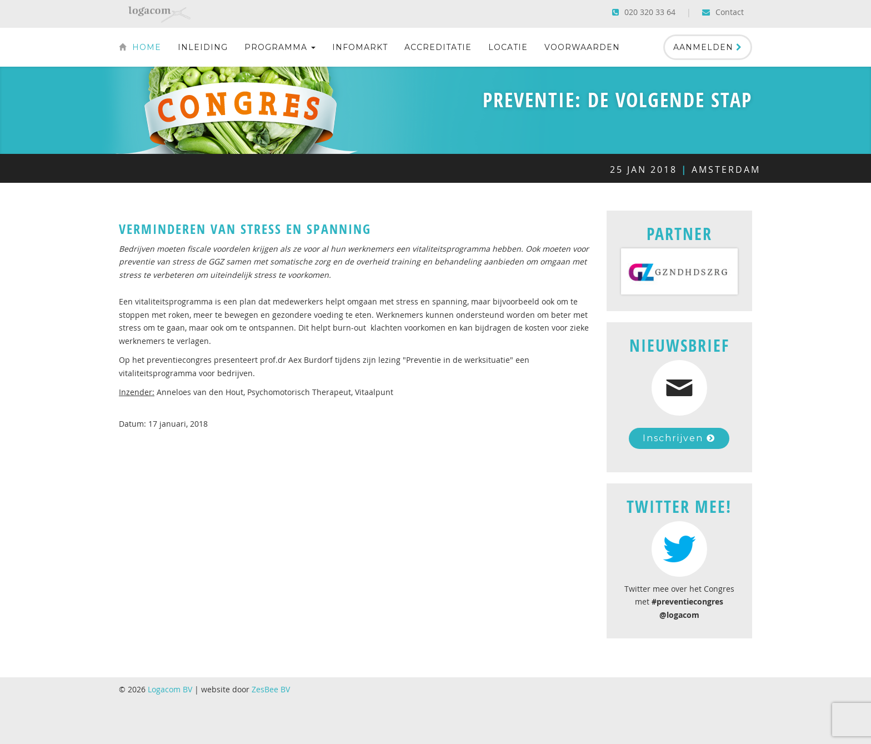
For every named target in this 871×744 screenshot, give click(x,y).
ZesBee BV (271, 689)
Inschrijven (679, 438)
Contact (723, 12)
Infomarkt (360, 47)
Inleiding (203, 47)
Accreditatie (438, 47)
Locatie (508, 47)
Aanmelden (707, 47)
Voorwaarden (582, 47)
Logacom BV (170, 689)
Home (140, 47)
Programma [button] (280, 47)
